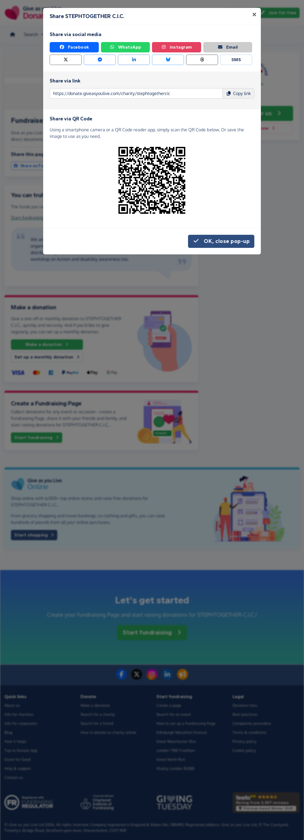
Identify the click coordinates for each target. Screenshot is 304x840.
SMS (236, 59)
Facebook (74, 47)
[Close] (254, 14)
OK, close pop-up (221, 241)
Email (227, 47)
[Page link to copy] (136, 93)
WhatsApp (125, 47)
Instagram (176, 47)
